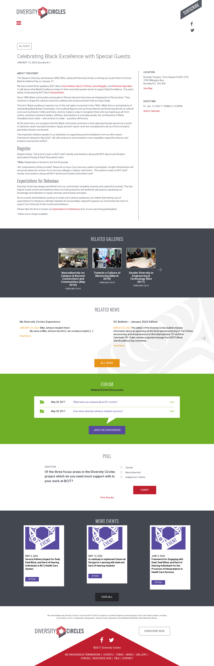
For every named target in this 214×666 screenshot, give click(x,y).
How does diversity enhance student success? (98, 411)
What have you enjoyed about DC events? (95, 402)
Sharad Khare (57, 92)
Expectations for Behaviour (66, 209)
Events (108, 654)
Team (119, 654)
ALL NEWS (107, 363)
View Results (107, 497)
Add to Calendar (151, 111)
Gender (129, 467)
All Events (24, 46)
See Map (147, 88)
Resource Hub (102, 658)
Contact (127, 658)
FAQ (116, 658)
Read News (25, 336)
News (129, 654)
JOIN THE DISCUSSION (107, 430)
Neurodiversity (133, 472)
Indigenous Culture (135, 477)
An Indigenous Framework (82, 654)
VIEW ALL (107, 596)
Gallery (141, 654)
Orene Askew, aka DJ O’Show (76, 86)
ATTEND (32, 579)
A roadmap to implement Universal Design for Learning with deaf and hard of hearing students (107, 562)
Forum (85, 658)
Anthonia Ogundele (122, 86)
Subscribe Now (154, 631)
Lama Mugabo (99, 86)
